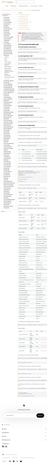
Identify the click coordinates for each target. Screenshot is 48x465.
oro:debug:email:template (23, 20)
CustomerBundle (7, 163)
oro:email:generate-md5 (23, 16)
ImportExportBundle (7, 102)
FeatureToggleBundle (8, 92)
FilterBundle (5, 94)
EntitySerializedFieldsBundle (9, 90)
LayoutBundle (6, 107)
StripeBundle (6, 207)
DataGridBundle (6, 48)
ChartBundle (6, 35)
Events (5, 58)
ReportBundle (7, 130)
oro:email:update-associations (24, 14)
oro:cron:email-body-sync (23, 18)
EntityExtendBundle (8, 85)
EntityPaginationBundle (9, 89)
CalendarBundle (6, 33)
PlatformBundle (6, 125)
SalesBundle (6, 191)
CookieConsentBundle (8, 37)
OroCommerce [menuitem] (34, 6)
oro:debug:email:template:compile (25, 21)
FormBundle (5, 95)
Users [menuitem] (6, 6)
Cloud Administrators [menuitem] (23, 6)
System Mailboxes (8, 66)
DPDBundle (6, 197)
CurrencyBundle (6, 43)
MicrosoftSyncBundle (8, 115)
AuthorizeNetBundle (8, 194)
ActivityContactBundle (9, 186)
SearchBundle (6, 133)
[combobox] (24, 1)
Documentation (3, 10)
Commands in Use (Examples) (24, 29)
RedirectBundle (7, 176)
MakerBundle (6, 204)
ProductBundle (6, 174)
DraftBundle (5, 155)
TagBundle (5, 141)
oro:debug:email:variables (23, 23)
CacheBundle (6, 32)
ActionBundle (7, 19)
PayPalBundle (7, 169)
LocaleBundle (6, 108)
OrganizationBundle (8, 123)
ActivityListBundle (8, 22)
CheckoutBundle (7, 158)
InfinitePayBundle (7, 201)
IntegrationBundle (8, 105)
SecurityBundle (7, 135)
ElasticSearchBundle (7, 53)
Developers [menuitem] (13, 6)
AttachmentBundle (7, 28)
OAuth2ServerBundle (8, 122)
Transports (6, 56)
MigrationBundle (6, 113)
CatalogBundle (7, 156)
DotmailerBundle (7, 196)
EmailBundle (5, 55)
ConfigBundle (7, 40)
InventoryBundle (7, 166)
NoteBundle (6, 118)
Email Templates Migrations (7, 64)
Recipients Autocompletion (7, 75)
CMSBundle (5, 160)
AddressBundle (7, 23)
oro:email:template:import (23, 27)
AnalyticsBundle (7, 188)
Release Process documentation (31, 38)
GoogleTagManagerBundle (9, 199)
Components (5, 17)
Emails (5, 60)
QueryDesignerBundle (7, 127)
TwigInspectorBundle (8, 148)
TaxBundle (6, 179)
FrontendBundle (6, 164)
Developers (9, 10)
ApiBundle (6, 25)
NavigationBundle (7, 117)
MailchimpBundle (7, 202)
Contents (20, 12)
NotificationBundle (8, 120)
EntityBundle (5, 82)
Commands (6, 78)
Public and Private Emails (9, 77)
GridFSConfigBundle (8, 99)
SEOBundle (5, 178)
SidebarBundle (7, 138)
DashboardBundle (7, 45)
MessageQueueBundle (8, 112)
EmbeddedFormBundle (9, 80)
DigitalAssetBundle (8, 52)
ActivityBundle (6, 20)
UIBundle (5, 150)
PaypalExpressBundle (8, 206)
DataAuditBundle (7, 47)
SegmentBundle (7, 136)
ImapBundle (5, 100)
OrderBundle (5, 168)
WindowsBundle (7, 151)
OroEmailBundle (26, 10)
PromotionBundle (7, 171)
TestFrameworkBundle (8, 143)
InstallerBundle (6, 103)
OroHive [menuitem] (41, 6)
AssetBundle (5, 27)
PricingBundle (6, 173)
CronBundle (6, 42)
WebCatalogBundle (8, 181)
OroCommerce (7, 424)
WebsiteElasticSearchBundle (8, 183)
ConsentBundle (6, 161)
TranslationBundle (7, 146)
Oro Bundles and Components (17, 10)
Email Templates (7, 62)
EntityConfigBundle (8, 84)
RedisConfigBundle (7, 128)
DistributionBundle (8, 50)
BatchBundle (6, 30)
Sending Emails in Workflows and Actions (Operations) (9, 71)
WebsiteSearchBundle (7, 184)
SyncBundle (5, 140)
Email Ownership (7, 68)
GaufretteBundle (7, 97)
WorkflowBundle (6, 153)
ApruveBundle (7, 193)
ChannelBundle (7, 189)
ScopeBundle (6, 131)
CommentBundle (7, 38)
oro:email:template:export (23, 25)
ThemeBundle (7, 145)
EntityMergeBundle (8, 87)
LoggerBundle (7, 110)
